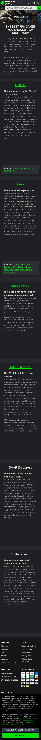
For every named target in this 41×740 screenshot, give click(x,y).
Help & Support (7, 673)
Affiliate (4, 656)
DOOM (20, 84)
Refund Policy (26, 649)
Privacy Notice (26, 656)
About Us (4, 646)
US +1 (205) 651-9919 (9, 680)
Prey (20, 184)
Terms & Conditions (28, 646)
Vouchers (4, 659)
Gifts (3, 652)
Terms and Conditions (18, 724)
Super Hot (20, 285)
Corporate (5, 649)
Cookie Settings (25, 718)
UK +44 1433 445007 (9, 677)
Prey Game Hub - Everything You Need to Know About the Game (17, 267)
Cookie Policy (26, 652)
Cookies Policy (27, 720)
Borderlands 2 (20, 367)
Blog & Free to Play (8, 662)
